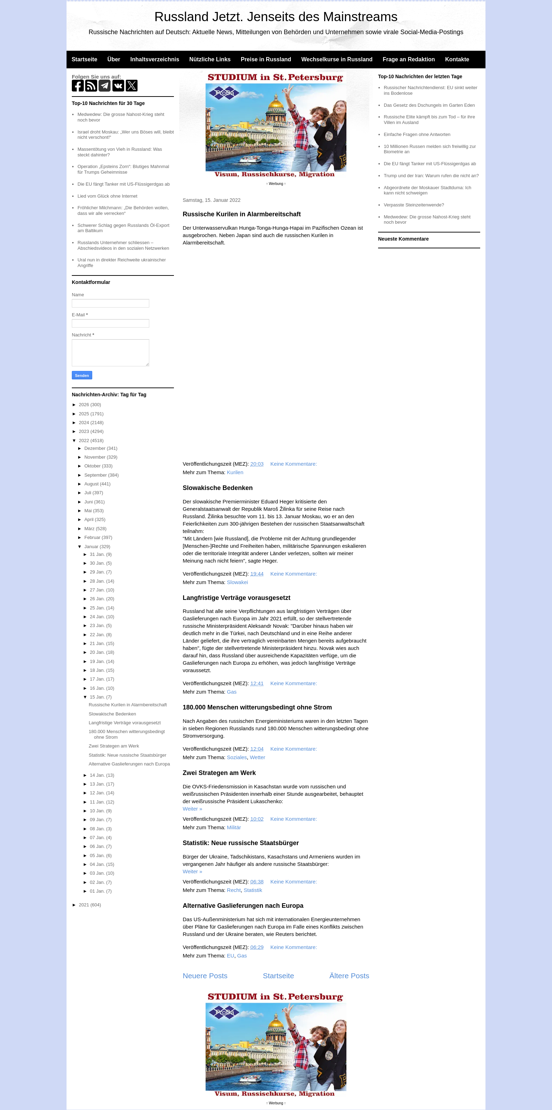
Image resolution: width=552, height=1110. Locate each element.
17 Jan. (98, 679)
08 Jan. (98, 828)
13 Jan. (98, 784)
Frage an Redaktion (409, 59)
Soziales (237, 757)
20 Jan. (98, 652)
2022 (84, 440)
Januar (92, 546)
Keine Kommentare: (294, 464)
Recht (234, 890)
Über (113, 59)
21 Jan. (98, 643)
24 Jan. (98, 616)
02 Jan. (98, 882)
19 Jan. (98, 661)
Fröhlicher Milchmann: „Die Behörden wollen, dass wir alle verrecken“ (123, 210)
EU (230, 956)
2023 (84, 431)
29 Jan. (98, 572)
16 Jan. (98, 688)
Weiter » (192, 809)
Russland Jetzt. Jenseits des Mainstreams (276, 17)
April (89, 519)
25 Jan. (98, 607)
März (90, 528)
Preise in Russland (266, 59)
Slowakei (237, 582)
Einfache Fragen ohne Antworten (417, 134)
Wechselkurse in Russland (336, 59)
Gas (232, 692)
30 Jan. (98, 563)
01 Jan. (98, 891)
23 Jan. (98, 625)
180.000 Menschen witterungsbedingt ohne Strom (257, 707)
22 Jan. (98, 634)
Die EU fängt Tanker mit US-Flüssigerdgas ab (123, 184)
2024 (84, 422)
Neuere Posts (205, 976)
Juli (88, 492)
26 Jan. (98, 598)
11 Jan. (98, 802)
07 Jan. (98, 837)
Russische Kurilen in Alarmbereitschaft (242, 214)
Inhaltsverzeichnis (154, 59)
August (92, 483)
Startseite (84, 59)
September (96, 475)
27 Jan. (98, 590)
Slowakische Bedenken (218, 487)
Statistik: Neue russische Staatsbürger (241, 843)
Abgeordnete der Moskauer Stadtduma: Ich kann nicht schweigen (427, 190)
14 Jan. (98, 775)
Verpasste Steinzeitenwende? (414, 204)
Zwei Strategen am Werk (219, 772)
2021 (84, 904)
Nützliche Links (210, 59)
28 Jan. (98, 581)
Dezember (95, 448)
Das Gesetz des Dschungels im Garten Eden (429, 105)
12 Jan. (98, 792)
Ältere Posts (349, 976)
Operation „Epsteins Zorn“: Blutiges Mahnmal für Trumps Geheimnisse (123, 169)
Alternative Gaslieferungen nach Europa (243, 905)
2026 (84, 404)
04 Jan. (98, 864)
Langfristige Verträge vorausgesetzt (236, 597)
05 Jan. (98, 855)
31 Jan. (98, 554)
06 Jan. (98, 846)
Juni (89, 501)
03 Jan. (98, 873)
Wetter (257, 757)
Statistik (253, 890)
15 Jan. (98, 697)
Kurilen (235, 472)
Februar (93, 537)
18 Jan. (98, 670)
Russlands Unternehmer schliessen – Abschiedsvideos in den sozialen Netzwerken (123, 245)
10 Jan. (98, 810)
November (95, 457)
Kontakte (457, 59)
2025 (84, 413)
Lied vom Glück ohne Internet (107, 196)
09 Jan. (98, 819)
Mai (88, 510)
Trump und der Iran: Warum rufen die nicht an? (431, 175)
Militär (234, 827)
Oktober (93, 466)
